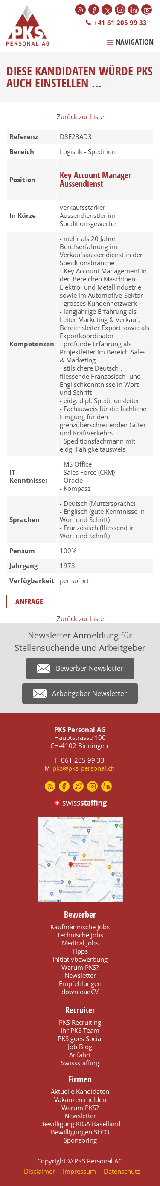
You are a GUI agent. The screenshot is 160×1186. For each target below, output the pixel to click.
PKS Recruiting (80, 1022)
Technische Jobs (80, 935)
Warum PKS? (80, 967)
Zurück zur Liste (80, 116)
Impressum (79, 1171)
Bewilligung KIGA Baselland (80, 1123)
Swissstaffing (80, 1062)
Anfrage (29, 601)
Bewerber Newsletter (90, 668)
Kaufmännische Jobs (80, 926)
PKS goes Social (80, 1038)
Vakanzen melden (80, 1099)
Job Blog (80, 1046)
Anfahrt (80, 1054)
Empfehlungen (80, 983)
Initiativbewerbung (80, 959)
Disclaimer (39, 1171)
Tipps (80, 951)
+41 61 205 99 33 (120, 22)
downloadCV (80, 991)
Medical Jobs (80, 943)
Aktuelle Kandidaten (80, 1091)
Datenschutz (122, 1171)
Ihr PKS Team (80, 1030)
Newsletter (80, 975)
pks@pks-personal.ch (83, 768)
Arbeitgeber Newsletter (89, 693)
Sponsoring (80, 1140)
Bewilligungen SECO (80, 1132)
